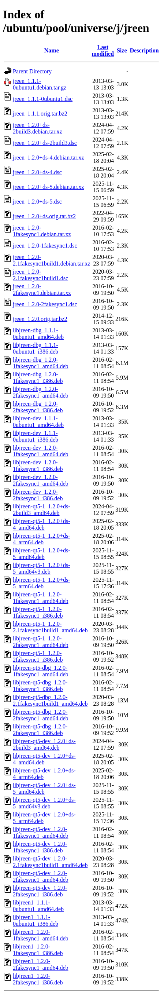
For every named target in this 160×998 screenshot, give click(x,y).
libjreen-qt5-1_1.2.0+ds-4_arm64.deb (41, 539)
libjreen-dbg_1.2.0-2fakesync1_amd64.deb (40, 392)
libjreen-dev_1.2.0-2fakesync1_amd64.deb (40, 480)
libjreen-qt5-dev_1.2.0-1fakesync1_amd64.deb (40, 832)
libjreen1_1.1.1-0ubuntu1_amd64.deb (38, 905)
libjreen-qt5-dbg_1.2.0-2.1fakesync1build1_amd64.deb (50, 700)
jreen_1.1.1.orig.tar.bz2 (40, 113)
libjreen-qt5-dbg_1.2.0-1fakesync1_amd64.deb (40, 671)
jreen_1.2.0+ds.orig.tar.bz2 (44, 216)
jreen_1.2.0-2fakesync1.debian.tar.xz (42, 289)
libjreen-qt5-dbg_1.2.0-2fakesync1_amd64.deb (40, 715)
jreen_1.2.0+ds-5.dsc (37, 201)
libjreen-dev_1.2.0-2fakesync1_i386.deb (38, 495)
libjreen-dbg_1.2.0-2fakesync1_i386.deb (38, 407)
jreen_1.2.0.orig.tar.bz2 (40, 319)
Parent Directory (32, 71)
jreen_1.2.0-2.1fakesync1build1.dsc (40, 274)
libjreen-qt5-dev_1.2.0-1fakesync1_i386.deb (40, 847)
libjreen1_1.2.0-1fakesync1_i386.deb (38, 949)
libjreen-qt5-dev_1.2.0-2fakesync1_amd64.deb (40, 876)
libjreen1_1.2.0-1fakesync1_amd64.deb (40, 935)
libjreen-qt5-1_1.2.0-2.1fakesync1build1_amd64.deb (50, 627)
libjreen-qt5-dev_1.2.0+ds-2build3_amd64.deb (44, 744)
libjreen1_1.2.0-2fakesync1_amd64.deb (40, 964)
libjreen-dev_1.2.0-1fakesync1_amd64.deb (40, 451)
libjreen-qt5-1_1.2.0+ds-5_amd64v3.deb (41, 568)
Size (122, 50)
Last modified (103, 50)
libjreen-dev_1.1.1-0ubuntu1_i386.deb (35, 436)
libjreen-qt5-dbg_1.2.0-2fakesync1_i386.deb (40, 729)
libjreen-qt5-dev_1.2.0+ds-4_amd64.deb (44, 759)
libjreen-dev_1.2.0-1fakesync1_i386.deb (38, 465)
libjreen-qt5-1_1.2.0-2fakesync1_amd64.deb (40, 641)
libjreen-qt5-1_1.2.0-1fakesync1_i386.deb (38, 612)
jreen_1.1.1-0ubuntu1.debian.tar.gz (39, 84)
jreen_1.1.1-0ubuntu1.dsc (42, 99)
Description (144, 50)
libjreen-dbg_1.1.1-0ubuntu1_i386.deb (35, 348)
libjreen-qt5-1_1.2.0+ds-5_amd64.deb (41, 553)
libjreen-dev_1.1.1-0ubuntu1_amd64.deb (38, 421)
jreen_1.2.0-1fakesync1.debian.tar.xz (42, 230)
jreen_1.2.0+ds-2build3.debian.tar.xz (37, 128)
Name (51, 50)
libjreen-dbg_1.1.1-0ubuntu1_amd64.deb (38, 333)
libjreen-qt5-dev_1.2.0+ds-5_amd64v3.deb (44, 803)
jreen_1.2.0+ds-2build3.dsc (45, 143)
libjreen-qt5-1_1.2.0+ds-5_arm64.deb (41, 583)
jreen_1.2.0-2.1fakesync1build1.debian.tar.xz (51, 260)
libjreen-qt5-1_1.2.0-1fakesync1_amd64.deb (40, 597)
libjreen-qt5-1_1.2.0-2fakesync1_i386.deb (38, 656)
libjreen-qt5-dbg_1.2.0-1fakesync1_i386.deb (40, 685)
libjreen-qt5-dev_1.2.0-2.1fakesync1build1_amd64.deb (50, 861)
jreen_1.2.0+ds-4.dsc (37, 172)
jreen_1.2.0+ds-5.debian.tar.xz (48, 187)
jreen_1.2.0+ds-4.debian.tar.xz (48, 157)
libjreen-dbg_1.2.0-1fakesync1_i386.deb (38, 377)
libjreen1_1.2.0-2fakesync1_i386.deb (38, 979)
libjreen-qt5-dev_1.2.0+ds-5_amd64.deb (44, 788)
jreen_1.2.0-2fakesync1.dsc (45, 304)
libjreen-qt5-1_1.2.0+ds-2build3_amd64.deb (41, 509)
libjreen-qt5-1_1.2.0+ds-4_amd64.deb (41, 524)
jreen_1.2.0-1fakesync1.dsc (45, 245)
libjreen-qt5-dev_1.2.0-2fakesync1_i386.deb (40, 891)
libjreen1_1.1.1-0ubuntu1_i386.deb (35, 920)
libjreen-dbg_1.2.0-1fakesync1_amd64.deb (40, 363)
